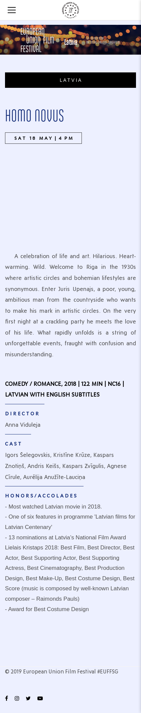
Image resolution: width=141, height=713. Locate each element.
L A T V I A (70, 80)
